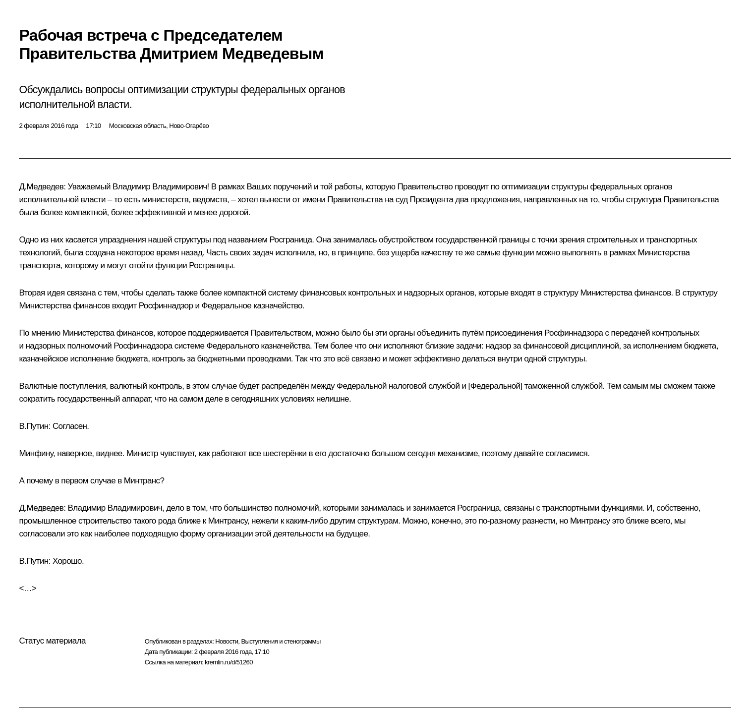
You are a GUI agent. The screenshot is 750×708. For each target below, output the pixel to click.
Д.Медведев (41, 186)
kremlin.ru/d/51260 (229, 662)
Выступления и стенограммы (280, 641)
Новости (226, 641)
